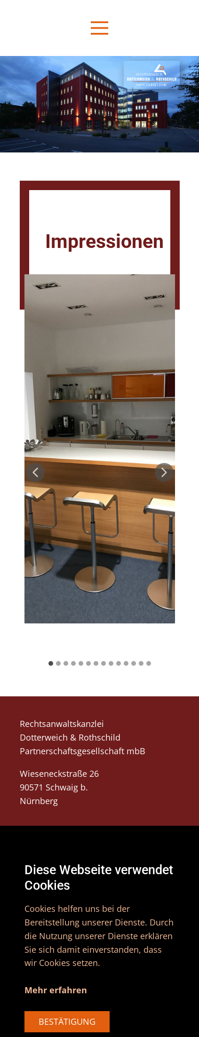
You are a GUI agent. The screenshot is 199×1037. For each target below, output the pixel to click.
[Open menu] (99, 28)
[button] (35, 472)
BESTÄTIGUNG (67, 1021)
